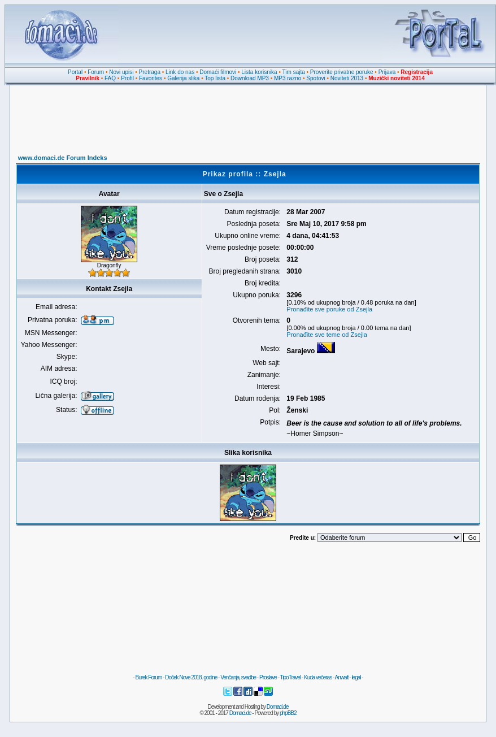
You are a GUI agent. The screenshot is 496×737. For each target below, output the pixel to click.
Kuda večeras (318, 677)
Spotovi (315, 78)
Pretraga (149, 72)
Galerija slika (183, 78)
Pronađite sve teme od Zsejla (326, 334)
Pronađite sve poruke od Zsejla (329, 309)
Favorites (150, 78)
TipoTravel (290, 677)
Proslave (268, 677)
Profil (127, 78)
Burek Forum (148, 677)
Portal (75, 72)
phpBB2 (288, 713)
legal (355, 677)
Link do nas (180, 72)
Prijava (387, 72)
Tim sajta (293, 72)
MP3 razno (287, 78)
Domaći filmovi (217, 72)
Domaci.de (278, 707)
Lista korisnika (259, 72)
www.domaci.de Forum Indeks (62, 157)
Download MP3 (249, 78)
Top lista (215, 78)
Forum (96, 72)
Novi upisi (121, 72)
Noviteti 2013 (346, 78)
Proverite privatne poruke (341, 72)
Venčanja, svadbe (238, 677)
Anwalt (341, 677)
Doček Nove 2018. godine (191, 677)
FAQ (110, 78)
